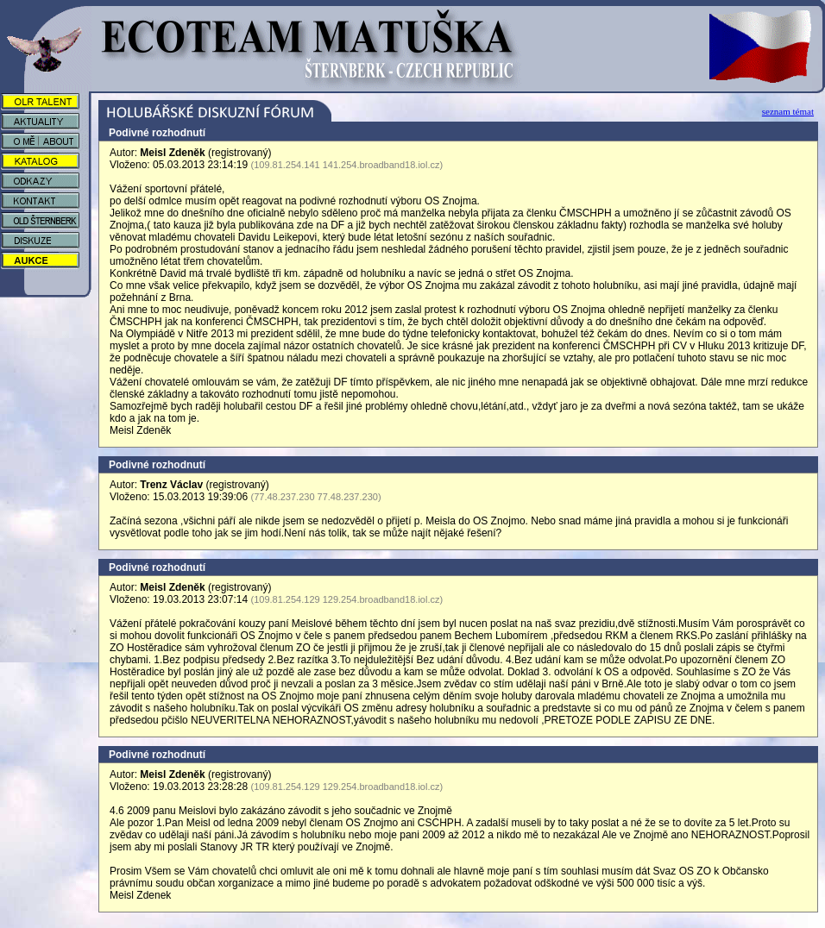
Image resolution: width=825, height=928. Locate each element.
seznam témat (788, 111)
